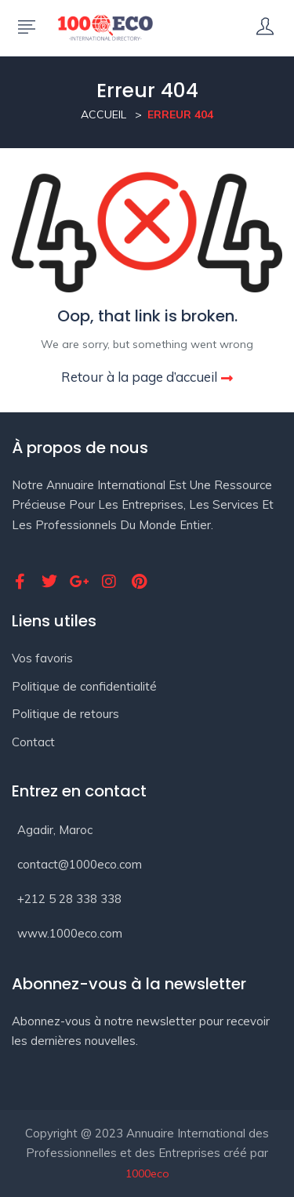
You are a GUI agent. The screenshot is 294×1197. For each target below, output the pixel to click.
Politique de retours (65, 713)
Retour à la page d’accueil (147, 376)
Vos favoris (42, 658)
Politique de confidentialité (84, 686)
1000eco (147, 1173)
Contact (33, 742)
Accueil (103, 114)
